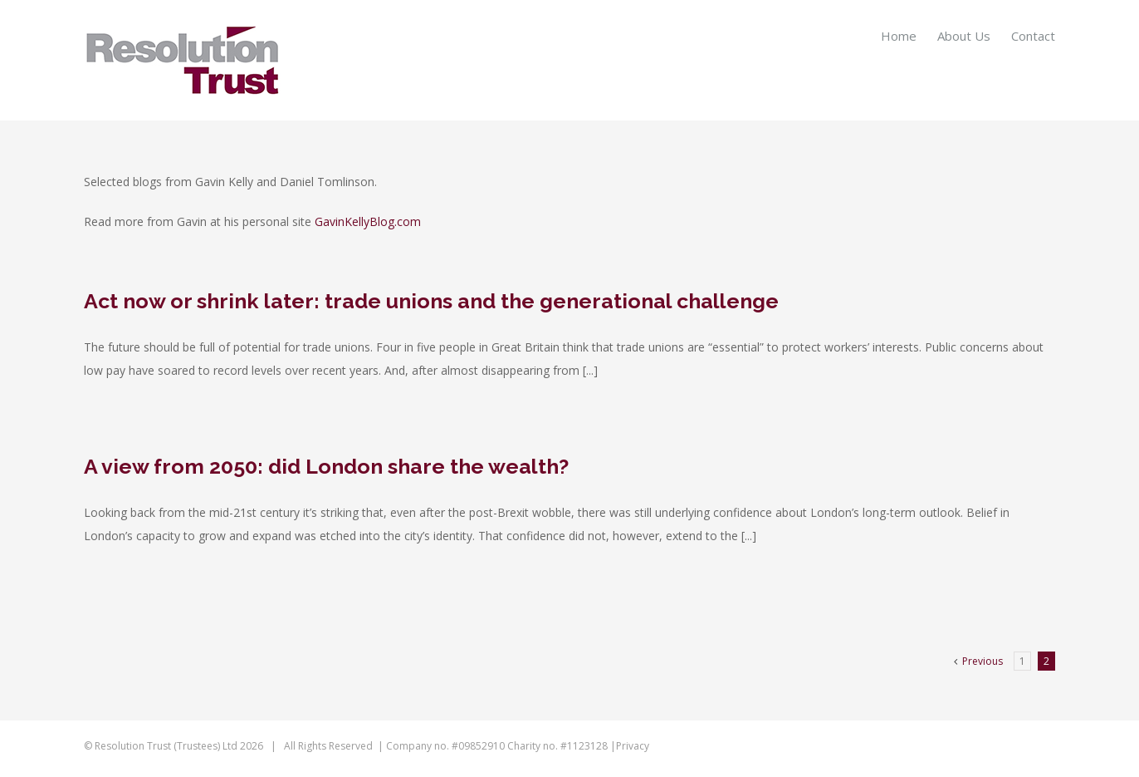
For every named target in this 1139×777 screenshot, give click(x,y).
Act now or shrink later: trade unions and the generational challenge (431, 300)
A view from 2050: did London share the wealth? (326, 466)
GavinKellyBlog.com (368, 221)
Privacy (632, 746)
